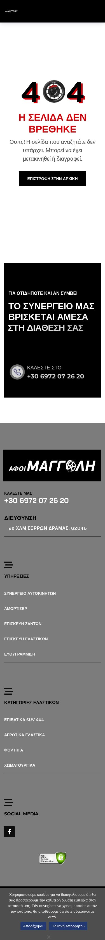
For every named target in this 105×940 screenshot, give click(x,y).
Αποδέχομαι (33, 926)
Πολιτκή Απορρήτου (68, 926)
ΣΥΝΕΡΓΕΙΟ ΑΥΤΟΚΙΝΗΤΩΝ (30, 593)
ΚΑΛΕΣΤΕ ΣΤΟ (49, 368)
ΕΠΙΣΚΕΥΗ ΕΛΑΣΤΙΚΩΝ (26, 638)
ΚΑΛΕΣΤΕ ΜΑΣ (18, 493)
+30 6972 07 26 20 (60, 376)
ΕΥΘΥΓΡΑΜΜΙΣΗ (19, 654)
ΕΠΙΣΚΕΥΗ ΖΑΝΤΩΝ (22, 623)
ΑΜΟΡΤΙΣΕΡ (15, 608)
